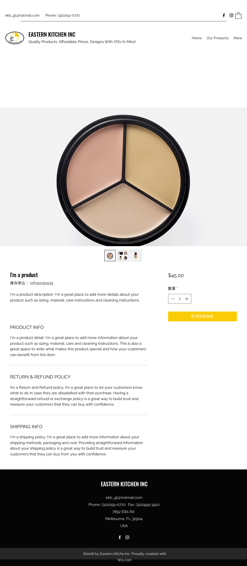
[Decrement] (172, 298)
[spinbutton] (179, 298)
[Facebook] (223, 15)
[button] (238, 15)
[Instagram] (231, 15)
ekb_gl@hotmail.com (22, 15)
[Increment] (187, 298)
